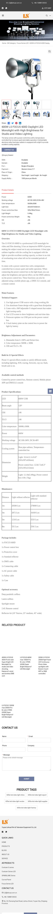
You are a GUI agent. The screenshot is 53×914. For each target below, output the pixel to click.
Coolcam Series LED (9, 857)
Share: (4, 123)
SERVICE (5, 844)
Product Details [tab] (8, 190)
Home (4, 43)
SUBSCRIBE (30, 901)
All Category (11, 43)
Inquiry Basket (7, 155)
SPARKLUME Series (8, 862)
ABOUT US (5, 840)
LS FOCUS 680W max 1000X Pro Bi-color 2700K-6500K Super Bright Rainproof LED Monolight (38, 660)
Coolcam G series (8, 853)
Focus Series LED (23, 43)
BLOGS (4, 836)
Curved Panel (6, 866)
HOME (4, 828)
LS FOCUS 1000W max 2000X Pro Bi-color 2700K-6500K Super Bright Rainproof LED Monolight (38, 698)
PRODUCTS (6, 832)
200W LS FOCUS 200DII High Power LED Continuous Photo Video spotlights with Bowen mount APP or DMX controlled (12, 699)
